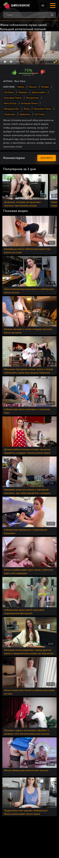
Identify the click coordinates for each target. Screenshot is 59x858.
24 (20, 5)
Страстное (9, 114)
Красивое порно (42, 108)
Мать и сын (10, 103)
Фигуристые (32, 97)
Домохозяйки (39, 92)
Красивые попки (13, 97)
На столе (39, 114)
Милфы (45, 86)
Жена (26, 108)
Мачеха (33, 86)
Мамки (20, 86)
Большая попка (29, 103)
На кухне (9, 92)
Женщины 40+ (11, 108)
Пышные (22, 92)
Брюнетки (25, 114)
